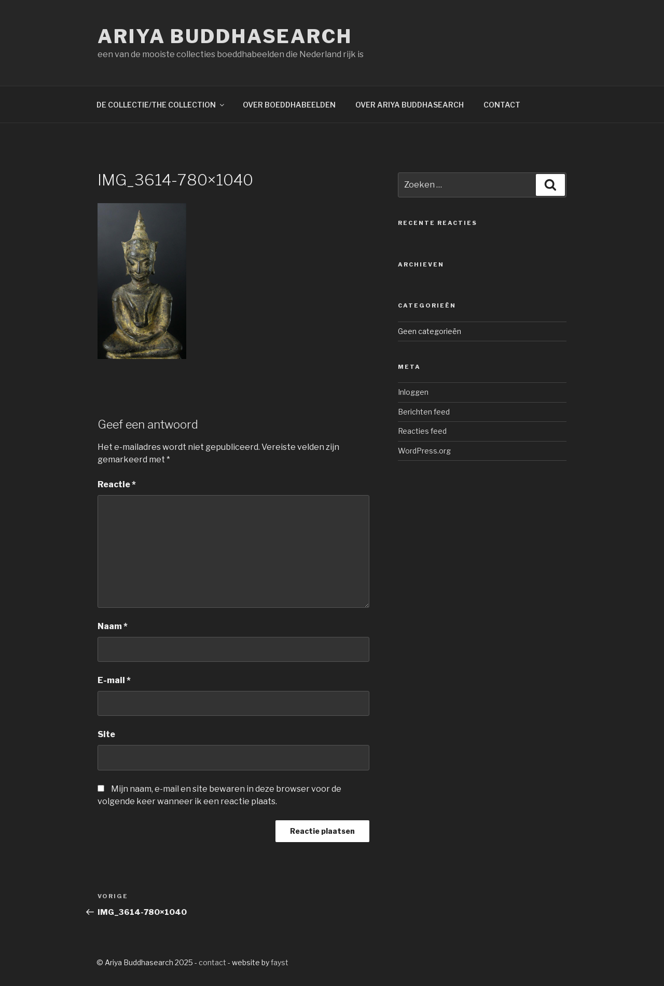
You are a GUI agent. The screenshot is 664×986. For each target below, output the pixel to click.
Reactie (117, 484)
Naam (113, 626)
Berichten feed (424, 411)
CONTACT (501, 104)
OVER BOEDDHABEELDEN (289, 104)
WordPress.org (424, 450)
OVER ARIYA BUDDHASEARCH (409, 104)
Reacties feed (422, 431)
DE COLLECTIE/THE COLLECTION (161, 104)
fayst (279, 962)
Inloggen (413, 392)
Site (106, 734)
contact (212, 962)
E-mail (114, 680)
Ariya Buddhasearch (225, 36)
